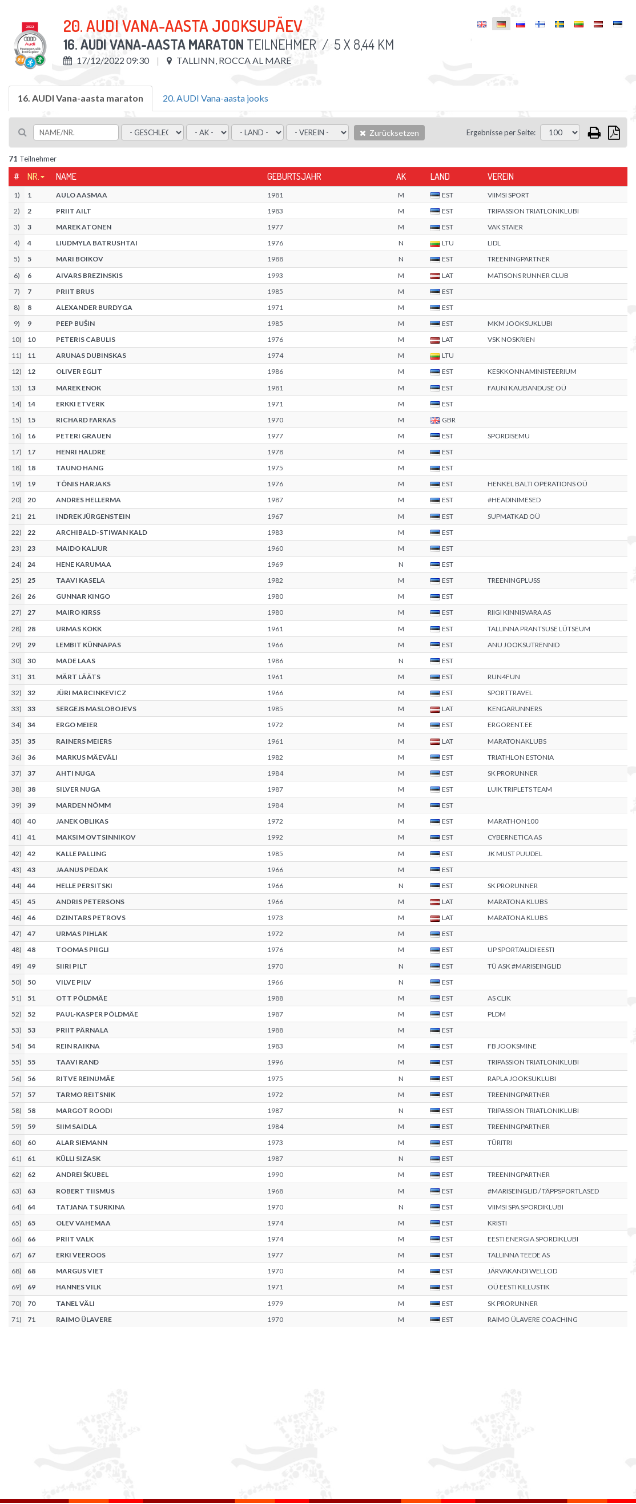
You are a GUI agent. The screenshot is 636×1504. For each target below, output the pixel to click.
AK (401, 176)
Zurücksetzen (389, 133)
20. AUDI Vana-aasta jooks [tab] (215, 97)
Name (66, 176)
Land (440, 176)
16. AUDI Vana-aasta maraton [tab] (80, 97)
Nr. (33, 176)
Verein (501, 176)
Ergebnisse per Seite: (501, 132)
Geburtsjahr (294, 176)
